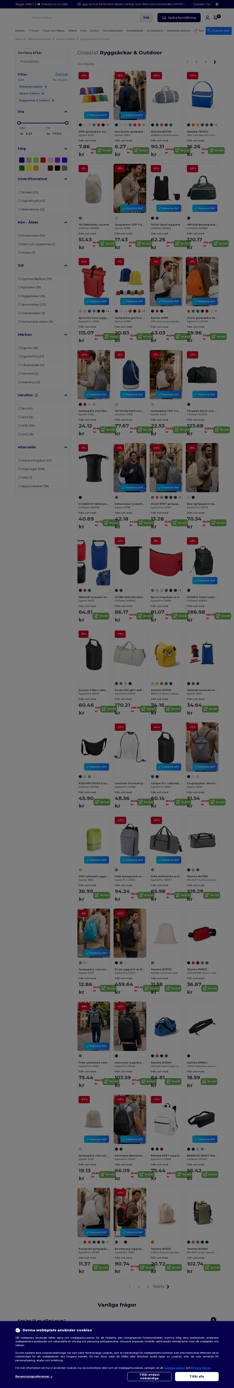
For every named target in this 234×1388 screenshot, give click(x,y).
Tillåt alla (196, 1376)
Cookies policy (174, 1367)
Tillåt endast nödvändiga (149, 1376)
